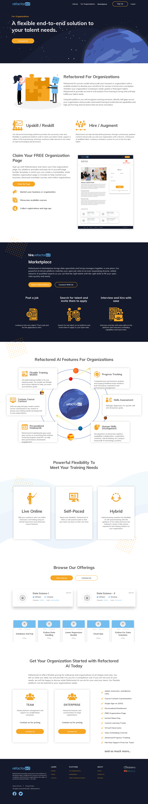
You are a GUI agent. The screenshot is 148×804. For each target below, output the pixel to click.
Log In (133, 4)
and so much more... (117, 751)
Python (20, 629)
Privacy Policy (29, 786)
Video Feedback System (77, 778)
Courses (53, 778)
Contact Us (23, 41)
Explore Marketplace (40, 285)
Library (75, 4)
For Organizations (88, 4)
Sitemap (100, 778)
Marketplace (102, 4)
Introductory (27, 629)
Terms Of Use (17, 786)
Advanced (101, 629)
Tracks (53, 774)
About (99, 771)
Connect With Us (66, 285)
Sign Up (120, 4)
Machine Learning (69, 629)
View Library (61, 578)
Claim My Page (24, 184)
